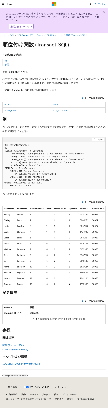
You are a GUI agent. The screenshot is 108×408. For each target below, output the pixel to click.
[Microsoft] (54, 4)
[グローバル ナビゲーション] (3, 4)
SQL (12, 35)
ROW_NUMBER (60, 110)
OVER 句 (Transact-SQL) (15, 349)
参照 (7, 64)
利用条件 (59, 398)
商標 (69, 398)
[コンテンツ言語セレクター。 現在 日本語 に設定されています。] (12, 387)
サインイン (100, 3)
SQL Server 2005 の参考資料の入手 (21, 363)
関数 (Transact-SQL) (75, 35)
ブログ (45, 394)
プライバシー (68, 394)
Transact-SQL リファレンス (50, 35)
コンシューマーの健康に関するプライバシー (27, 398)
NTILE (55, 104)
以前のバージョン (29, 394)
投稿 (56, 394)
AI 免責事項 (11, 394)
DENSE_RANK (10, 110)
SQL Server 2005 (25, 35)
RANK (6, 104)
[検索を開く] (90, 4)
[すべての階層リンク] (5, 35)
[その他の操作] (103, 35)
